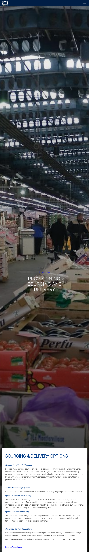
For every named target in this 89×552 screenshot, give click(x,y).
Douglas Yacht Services (5, 3)
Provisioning (44, 272)
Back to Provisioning (13, 547)
